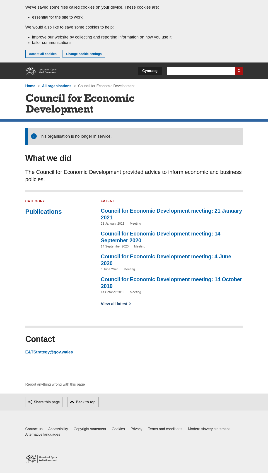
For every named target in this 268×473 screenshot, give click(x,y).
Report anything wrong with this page (55, 384)
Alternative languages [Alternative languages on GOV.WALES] (42, 434)
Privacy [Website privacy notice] (136, 429)
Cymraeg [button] (149, 71)
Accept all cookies (43, 54)
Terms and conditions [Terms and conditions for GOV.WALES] (165, 429)
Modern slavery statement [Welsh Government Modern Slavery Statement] (209, 429)
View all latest (114, 304)
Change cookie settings (84, 54)
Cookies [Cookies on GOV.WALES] (118, 429)
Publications (43, 211)
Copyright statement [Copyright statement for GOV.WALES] (90, 429)
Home (30, 86)
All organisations (56, 86)
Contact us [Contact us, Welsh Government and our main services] (34, 429)
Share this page (47, 402)
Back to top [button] (86, 402)
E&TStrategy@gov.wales (49, 352)
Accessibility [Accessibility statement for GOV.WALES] (58, 429)
